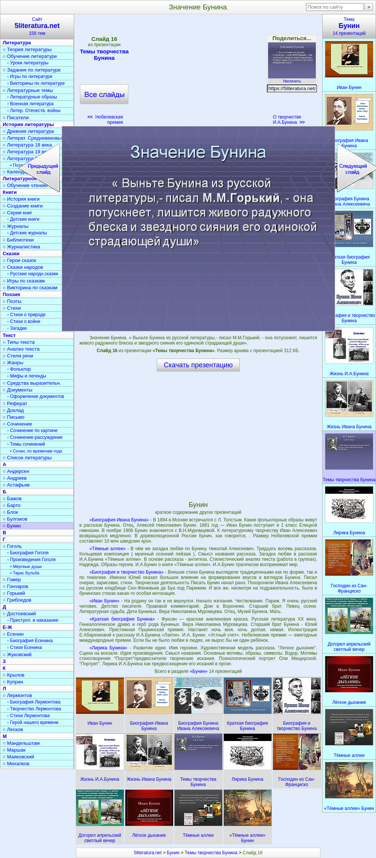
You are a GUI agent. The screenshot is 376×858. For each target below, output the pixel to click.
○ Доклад (13, 410)
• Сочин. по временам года (36, 451)
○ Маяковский (18, 757)
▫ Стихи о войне (23, 321)
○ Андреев (15, 478)
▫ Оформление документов (35, 396)
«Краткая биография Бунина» (122, 619)
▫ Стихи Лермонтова (28, 715)
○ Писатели (16, 117)
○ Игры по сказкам (24, 281)
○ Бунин (12, 526)
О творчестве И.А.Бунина (289, 119)
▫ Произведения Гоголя (31, 559)
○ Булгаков (15, 519)
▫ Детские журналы (27, 233)
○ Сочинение (17, 424)
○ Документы (17, 390)
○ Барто (11, 505)
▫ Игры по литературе (29, 76)
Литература (17, 42)
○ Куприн (13, 682)
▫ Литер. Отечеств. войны (34, 110)
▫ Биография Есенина (30, 640)
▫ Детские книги (23, 219)
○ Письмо (14, 417)
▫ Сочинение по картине (32, 430)
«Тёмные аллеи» (107, 548)
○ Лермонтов (17, 695)
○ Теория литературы (27, 49)
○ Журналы (15, 226)
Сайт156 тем (37, 26)
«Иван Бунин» (104, 601)
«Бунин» (199, 671)
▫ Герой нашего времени (32, 722)
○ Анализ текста (21, 349)
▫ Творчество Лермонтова (34, 708)
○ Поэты (12, 301)
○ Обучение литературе (30, 56)
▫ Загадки (17, 328)
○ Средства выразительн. (32, 383)
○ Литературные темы (28, 90)
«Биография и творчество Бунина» (126, 572)
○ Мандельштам (21, 743)
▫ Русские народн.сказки (32, 273)
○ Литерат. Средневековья (33, 138)
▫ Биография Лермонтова (34, 702)
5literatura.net (147, 852)
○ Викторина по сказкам (30, 287)
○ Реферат (15, 403)
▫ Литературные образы (32, 97)
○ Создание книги (23, 206)
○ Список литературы (27, 457)
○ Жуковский (17, 654)
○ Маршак (14, 750)
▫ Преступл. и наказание (32, 620)
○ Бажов (12, 498)
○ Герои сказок (19, 260)
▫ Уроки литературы (27, 63)
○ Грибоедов (17, 600)
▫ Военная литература (30, 103)
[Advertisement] (198, 72)
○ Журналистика (21, 247)
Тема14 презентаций (349, 26)
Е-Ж (7, 627)
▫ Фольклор (19, 369)
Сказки (11, 253)
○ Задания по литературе (32, 70)
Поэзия (11, 294)
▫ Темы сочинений (26, 444)
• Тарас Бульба (24, 573)
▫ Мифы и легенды (26, 376)
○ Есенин (13, 634)
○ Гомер (12, 579)
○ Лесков (13, 729)
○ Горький (14, 593)
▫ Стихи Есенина (24, 647)
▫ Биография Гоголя (27, 552)
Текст (9, 335)
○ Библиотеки (18, 240)
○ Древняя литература (28, 131)
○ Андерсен (16, 471)
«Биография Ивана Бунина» (119, 520)
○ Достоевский (19, 613)
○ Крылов (13, 675)
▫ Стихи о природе (26, 314)
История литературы (28, 124)
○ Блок (10, 512)
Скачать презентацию (198, 365)
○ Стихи (12, 308)
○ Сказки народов (23, 267)
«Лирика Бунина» (108, 648)
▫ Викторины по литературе (36, 83)
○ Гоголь (12, 546)
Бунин (173, 852)
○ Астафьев (16, 485)
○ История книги (21, 199)
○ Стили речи (18, 356)
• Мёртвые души (26, 566)
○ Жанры (13, 362)
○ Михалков (16, 763)
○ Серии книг (17, 212)
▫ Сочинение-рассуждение (34, 437)
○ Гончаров (15, 586)
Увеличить (292, 79)
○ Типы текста (19, 342)
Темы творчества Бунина (104, 54)
